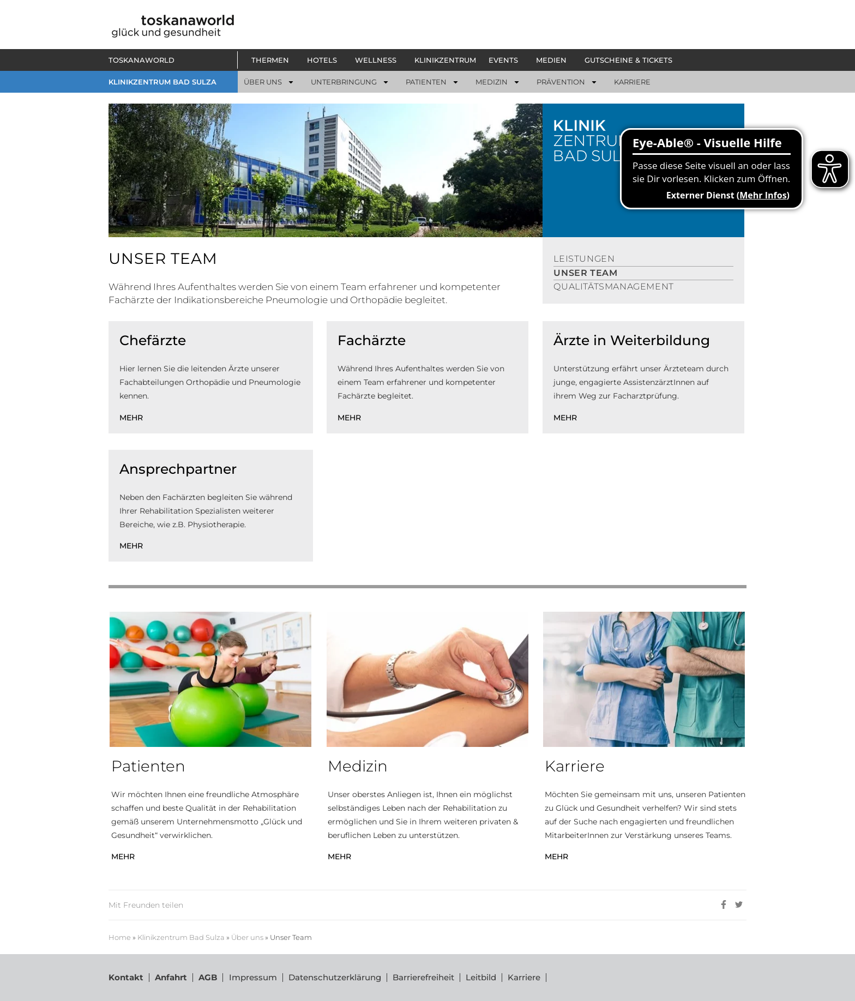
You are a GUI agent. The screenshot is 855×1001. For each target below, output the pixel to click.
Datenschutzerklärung (334, 977)
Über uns (247, 937)
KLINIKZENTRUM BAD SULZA (162, 81)
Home (120, 937)
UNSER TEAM (585, 273)
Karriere (523, 977)
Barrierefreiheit (423, 977)
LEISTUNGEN (584, 259)
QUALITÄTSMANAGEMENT (613, 286)
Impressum (252, 977)
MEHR (131, 418)
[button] (272, 60)
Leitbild (480, 977)
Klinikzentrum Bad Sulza (181, 937)
